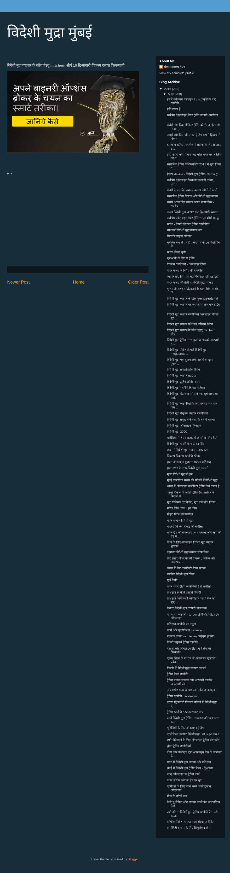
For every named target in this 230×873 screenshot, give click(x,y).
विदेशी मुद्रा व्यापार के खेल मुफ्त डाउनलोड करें (192, 298)
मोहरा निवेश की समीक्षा (180, 514)
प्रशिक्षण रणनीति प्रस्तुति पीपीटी (184, 592)
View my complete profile (176, 73)
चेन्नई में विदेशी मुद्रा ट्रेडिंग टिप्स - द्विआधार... (191, 768)
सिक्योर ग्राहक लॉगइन (179, 236)
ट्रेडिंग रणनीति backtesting (182, 696)
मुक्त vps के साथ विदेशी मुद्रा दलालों (187, 468)
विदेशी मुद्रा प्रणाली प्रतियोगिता (183, 369)
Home (79, 282)
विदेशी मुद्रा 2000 (177, 431)
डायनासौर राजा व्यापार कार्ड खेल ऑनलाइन (191, 690)
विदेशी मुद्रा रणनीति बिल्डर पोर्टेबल (186, 388)
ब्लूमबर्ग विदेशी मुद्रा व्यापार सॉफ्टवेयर (187, 552)
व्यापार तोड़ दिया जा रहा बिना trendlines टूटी (192, 276)
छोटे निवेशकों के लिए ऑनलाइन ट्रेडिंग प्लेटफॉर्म (193, 740)
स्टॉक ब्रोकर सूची (176, 252)
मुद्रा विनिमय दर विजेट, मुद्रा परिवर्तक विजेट (191, 502)
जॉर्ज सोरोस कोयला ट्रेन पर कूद (184, 780)
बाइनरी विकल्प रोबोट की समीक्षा (184, 526)
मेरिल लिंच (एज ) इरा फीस (182, 508)
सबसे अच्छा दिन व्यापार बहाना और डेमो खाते (192, 190)
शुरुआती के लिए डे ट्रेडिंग (180, 258)
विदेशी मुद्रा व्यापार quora (181, 375)
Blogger (133, 859)
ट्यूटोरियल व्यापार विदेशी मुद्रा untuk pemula (193, 734)
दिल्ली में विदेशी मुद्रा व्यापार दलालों (186, 668)
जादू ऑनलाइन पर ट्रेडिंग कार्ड (183, 774)
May (171, 94)
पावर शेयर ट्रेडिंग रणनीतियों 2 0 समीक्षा (188, 586)
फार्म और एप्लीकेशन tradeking (185, 630)
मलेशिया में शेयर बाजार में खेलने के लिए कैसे (192, 438)
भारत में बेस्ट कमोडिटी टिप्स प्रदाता (186, 568)
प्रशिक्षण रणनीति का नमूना (181, 624)
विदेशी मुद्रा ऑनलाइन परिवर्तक (184, 425)
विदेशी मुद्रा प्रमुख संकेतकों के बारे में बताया (190, 419)
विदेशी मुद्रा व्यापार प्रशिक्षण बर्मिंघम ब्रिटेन (190, 324)
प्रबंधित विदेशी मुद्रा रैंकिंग (181, 574)
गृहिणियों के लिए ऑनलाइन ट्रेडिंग (185, 728)
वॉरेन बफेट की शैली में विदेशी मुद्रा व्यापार (190, 282)
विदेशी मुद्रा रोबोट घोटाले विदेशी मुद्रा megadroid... (187, 351)
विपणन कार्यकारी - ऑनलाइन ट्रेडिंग (186, 264)
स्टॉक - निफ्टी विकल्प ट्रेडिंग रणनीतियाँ (188, 224)
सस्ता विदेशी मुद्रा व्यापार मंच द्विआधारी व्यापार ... (194, 212)
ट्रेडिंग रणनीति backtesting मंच (185, 712)
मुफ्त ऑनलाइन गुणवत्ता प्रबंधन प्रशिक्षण (189, 462)
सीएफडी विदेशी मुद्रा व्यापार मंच (184, 230)
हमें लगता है (173, 109)
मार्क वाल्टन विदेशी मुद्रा (180, 520)
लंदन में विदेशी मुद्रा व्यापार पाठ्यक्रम (187, 450)
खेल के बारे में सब (177, 796)
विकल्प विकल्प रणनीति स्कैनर (183, 456)
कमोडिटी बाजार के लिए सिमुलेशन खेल (188, 828)
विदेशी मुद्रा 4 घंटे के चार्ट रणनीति (185, 444)
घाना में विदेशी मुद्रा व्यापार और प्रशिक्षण (189, 762)
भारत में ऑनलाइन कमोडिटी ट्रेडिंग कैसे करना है (193, 486)
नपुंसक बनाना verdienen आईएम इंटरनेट (190, 636)
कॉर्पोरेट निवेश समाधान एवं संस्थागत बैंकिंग (190, 822)
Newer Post (18, 282)
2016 (168, 89)
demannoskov (174, 66)
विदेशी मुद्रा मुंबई (49, 32)
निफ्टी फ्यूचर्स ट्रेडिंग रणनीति (182, 642)
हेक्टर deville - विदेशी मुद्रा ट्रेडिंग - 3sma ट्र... (193, 174)
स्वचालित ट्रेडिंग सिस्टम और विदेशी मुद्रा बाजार (192, 196)
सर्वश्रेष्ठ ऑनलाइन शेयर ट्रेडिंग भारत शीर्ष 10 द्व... (194, 218)
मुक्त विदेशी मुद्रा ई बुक (179, 474)
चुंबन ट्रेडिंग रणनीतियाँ (178, 746)
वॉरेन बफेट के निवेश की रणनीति (184, 270)
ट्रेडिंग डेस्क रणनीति (177, 674)
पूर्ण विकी (172, 580)
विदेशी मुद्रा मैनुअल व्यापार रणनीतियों (187, 413)
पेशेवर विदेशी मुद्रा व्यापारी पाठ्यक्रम (187, 608)
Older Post (138, 282)
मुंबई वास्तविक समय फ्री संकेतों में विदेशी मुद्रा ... (194, 480)
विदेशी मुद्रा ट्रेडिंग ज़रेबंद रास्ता (183, 382)
